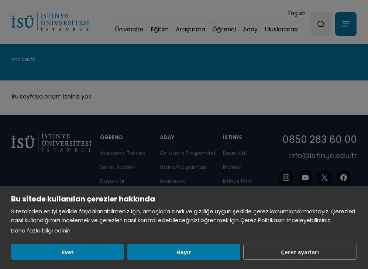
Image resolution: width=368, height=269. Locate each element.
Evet (45, 252)
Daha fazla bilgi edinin (40, 230)
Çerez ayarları (188, 252)
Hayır (116, 252)
